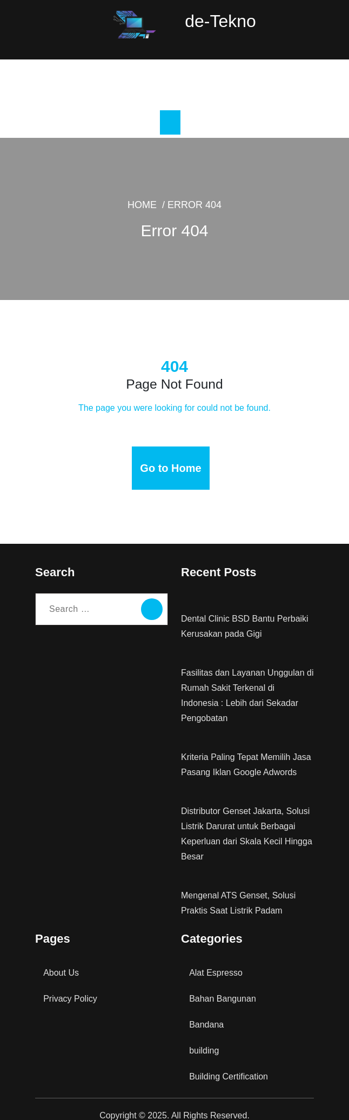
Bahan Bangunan (222, 986)
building (204, 1037)
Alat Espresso (215, 960)
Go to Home (170, 470)
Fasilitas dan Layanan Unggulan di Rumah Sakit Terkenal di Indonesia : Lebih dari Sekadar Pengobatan (247, 690)
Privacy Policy (70, 986)
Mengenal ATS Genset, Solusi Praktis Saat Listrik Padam (237, 890)
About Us (60, 960)
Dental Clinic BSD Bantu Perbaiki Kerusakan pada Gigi (243, 628)
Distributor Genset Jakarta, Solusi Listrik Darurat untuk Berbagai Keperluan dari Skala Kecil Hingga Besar (245, 821)
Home (145, 207)
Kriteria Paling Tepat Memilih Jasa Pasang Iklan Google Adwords (246, 751)
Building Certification (229, 1063)
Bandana (206, 1011)
